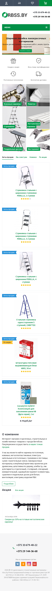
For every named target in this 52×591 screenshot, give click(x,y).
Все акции (19, 490)
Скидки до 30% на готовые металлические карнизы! (24, 520)
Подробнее (9, 484)
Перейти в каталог (25, 50)
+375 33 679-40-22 (41, 14)
